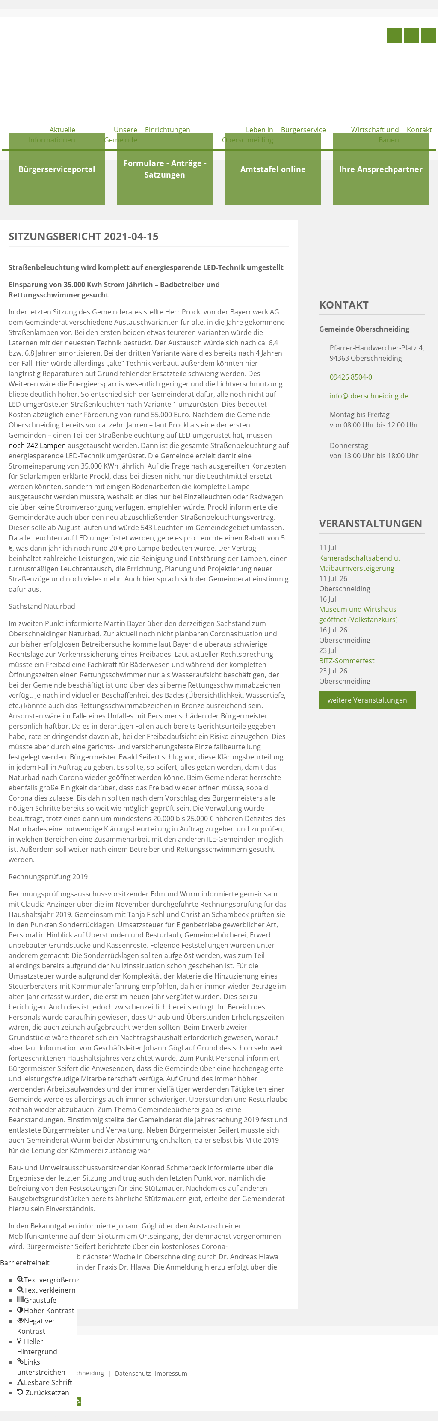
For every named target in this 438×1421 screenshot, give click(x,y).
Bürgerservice (303, 129)
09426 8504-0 (351, 377)
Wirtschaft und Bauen (375, 135)
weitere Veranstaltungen (367, 700)
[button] (46, 1280)
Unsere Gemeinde (120, 135)
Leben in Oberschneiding (247, 135)
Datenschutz (133, 1373)
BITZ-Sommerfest (347, 660)
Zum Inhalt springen (32, 1416)
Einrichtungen (167, 129)
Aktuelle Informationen (52, 135)
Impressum (171, 1373)
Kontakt (419, 129)
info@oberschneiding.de (369, 395)
